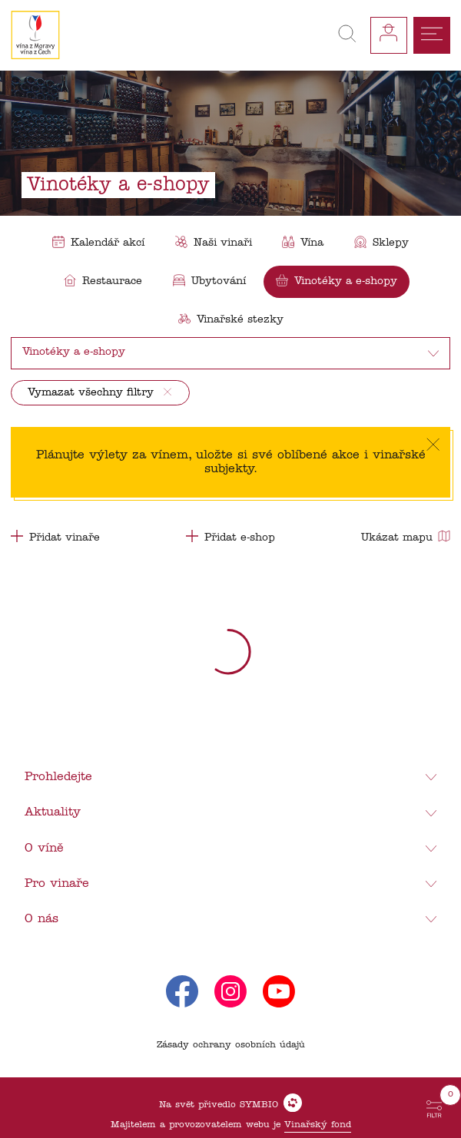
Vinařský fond (317, 1125)
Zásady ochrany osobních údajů (231, 1045)
